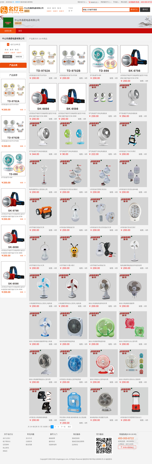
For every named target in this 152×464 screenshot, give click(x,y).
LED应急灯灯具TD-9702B (68, 75)
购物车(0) (94, 2)
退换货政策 (76, 438)
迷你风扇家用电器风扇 (67, 341)
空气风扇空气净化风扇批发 (98, 113)
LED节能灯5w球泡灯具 (98, 265)
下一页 (63, 427)
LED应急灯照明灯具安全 (98, 189)
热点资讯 (6, 448)
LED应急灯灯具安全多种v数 (128, 189)
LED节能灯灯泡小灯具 (36, 265)
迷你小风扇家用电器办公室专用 (39, 379)
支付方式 (29, 438)
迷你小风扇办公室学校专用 (99, 379)
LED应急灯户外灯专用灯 (127, 151)
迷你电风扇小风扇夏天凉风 (99, 417)
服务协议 (52, 441)
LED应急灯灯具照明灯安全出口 (130, 417)
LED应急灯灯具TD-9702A (38, 75)
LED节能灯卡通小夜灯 (67, 265)
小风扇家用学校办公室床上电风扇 (40, 303)
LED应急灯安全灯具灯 (127, 227)
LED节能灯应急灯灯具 (36, 227)
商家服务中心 (106, 2)
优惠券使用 (52, 445)
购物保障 (52, 438)
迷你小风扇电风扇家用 (126, 303)
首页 (20, 31)
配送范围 (29, 445)
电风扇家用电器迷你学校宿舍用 (131, 265)
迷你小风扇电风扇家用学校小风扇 (40, 341)
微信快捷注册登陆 (26, 2)
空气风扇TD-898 (95, 75)
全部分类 (8, 31)
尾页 (69, 427)
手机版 (116, 2)
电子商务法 (6, 441)
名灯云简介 (6, 438)
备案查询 (109, 459)
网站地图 (124, 2)
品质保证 (75, 445)
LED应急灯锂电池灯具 (67, 227)
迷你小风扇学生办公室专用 (128, 341)
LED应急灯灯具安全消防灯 (69, 189)
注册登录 (29, 441)
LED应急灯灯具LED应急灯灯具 (100, 227)
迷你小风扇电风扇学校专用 (98, 303)
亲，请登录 (16, 2)
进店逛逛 (7, 57)
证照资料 (6, 445)
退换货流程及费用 (78, 441)
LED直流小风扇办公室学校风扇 (70, 379)
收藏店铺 (19, 57)
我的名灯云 (82, 2)
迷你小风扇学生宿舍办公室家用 (129, 379)
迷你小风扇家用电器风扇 (97, 341)
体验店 (5, 451)
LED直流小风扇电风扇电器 (38, 417)
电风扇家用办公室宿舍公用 (38, 189)
